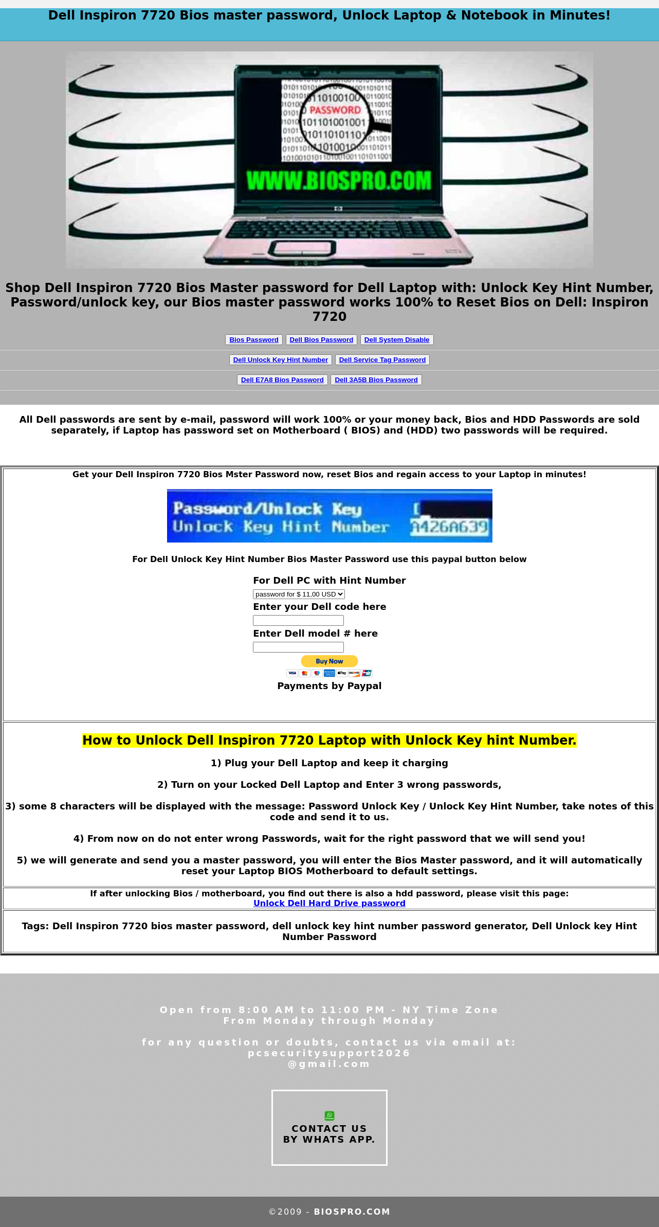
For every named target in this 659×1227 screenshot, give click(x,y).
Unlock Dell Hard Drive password (329, 903)
